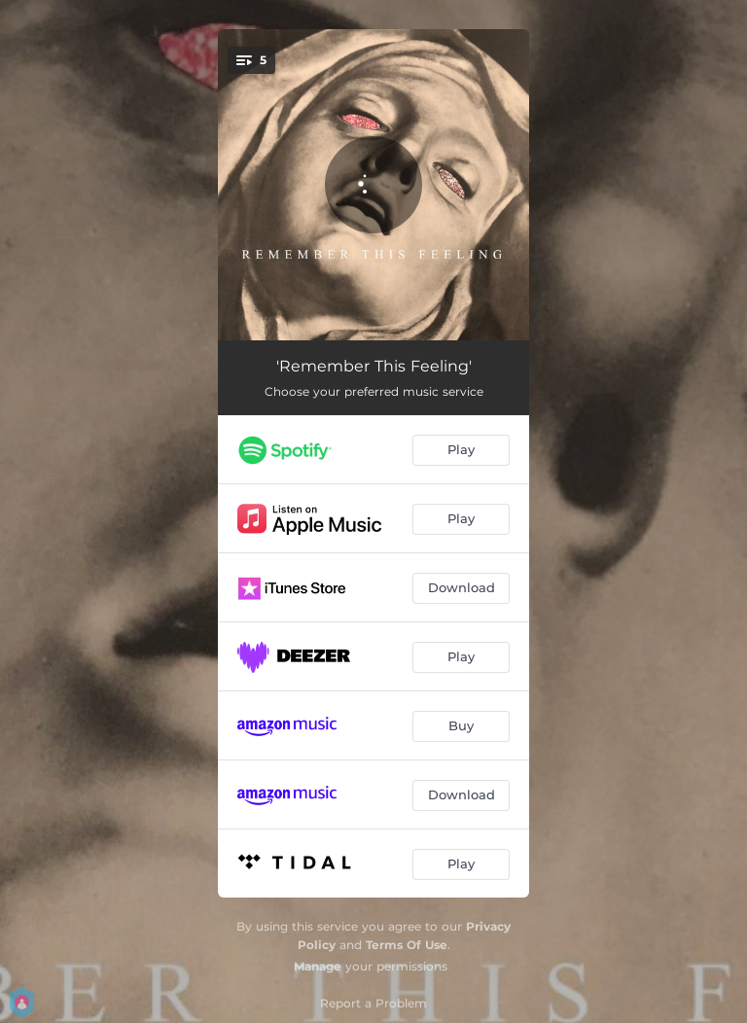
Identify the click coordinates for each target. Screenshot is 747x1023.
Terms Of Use (406, 944)
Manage (317, 966)
